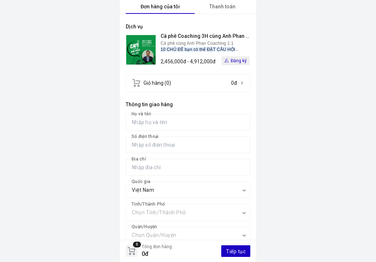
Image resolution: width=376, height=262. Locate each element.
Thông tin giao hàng (149, 104)
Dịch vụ (134, 26)
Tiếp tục (236, 251)
